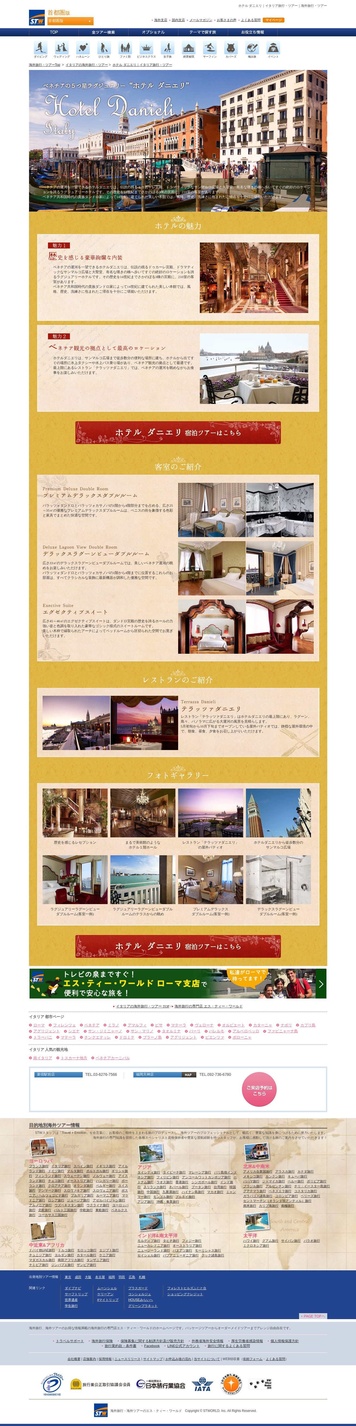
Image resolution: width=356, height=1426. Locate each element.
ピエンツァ (214, 1037)
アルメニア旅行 (40, 1205)
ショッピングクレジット (185, 1294)
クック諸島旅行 (212, 1255)
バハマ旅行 (251, 1181)
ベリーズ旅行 (310, 1196)
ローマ (39, 1025)
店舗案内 (89, 1359)
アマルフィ (137, 1025)
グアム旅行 (270, 1241)
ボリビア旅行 (316, 1181)
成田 (78, 1277)
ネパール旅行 (178, 1187)
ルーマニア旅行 (107, 1195)
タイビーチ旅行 (174, 1172)
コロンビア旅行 (286, 1196)
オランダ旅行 (83, 1186)
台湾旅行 (220, 1187)
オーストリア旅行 (80, 1181)
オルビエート (233, 1025)
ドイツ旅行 (56, 1171)
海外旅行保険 (102, 1341)
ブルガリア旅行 (82, 1195)
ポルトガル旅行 (97, 1171)
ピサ (159, 1025)
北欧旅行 (44, 1210)
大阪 (88, 1277)
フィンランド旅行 (48, 1176)
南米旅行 (249, 1206)
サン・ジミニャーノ (105, 1031)
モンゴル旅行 (163, 1197)
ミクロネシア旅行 (256, 1246)
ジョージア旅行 (78, 1200)
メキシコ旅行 (253, 1176)
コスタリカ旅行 (305, 1191)
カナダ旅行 (305, 1171)
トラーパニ (42, 1037)
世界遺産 (71, 1300)
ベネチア (92, 1025)
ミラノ (113, 1025)
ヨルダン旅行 (64, 1255)
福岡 (111, 1277)
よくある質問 (251, 20)
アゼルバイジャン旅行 (109, 1200)
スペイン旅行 (83, 1166)
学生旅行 (71, 1306)
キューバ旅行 (297, 1176)
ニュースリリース (127, 1359)
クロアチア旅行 (59, 1186)
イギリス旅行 (106, 1166)
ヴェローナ (204, 1025)
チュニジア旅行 (40, 1255)
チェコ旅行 (56, 1181)
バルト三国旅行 (65, 1210)
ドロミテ (126, 1037)
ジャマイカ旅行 (273, 1181)
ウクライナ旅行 (97, 1205)
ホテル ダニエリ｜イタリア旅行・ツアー (142, 65)
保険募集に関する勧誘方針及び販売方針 (152, 1341)
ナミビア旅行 (39, 1265)
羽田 (121, 1277)
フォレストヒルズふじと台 (186, 1288)
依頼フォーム (252, 1359)
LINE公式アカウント (183, 1346)
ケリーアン (105, 1294)
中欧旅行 (86, 1210)
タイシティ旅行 (148, 1172)
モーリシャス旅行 (208, 1250)
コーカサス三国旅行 (53, 1215)
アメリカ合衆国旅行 (257, 1171)
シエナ (74, 1031)
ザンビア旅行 (86, 1265)
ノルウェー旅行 (104, 1176)
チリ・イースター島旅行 (312, 1186)
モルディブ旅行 (148, 1241)
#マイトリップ (108, 1300)
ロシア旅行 (56, 1200)
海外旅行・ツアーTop (44, 65)
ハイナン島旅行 (193, 1192)
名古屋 (100, 1277)
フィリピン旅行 (167, 1177)
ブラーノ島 (152, 1037)
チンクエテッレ (97, 1037)
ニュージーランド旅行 (153, 1250)
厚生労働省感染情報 (247, 1341)
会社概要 (74, 1359)
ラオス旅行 (164, 1182)
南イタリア (42, 1058)
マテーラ (178, 1025)
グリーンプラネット (143, 1306)
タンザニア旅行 (97, 1260)
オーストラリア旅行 (187, 1246)
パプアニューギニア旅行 (181, 1255)
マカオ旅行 (215, 1192)
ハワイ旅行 (251, 1241)
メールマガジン (201, 20)
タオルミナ (171, 1031)
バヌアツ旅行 (182, 1250)
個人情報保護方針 (285, 1341)
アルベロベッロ (246, 1031)
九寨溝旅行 (170, 1192)
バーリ (195, 1031)
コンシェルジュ (139, 1294)
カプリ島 (308, 1025)
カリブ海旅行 (268, 1206)
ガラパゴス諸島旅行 (257, 1196)
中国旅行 (153, 1192)
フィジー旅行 (191, 1241)
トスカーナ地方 (74, 1058)
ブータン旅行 (201, 1187)
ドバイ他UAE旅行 (42, 1250)
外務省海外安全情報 (207, 1341)
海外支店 (160, 20)
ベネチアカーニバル (113, 1058)
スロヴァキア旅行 (77, 1190)
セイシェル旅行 (148, 1255)
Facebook (152, 1346)
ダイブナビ (73, 1288)
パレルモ (216, 1031)
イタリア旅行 (61, 1166)
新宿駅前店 (46, 1074)
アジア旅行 (145, 1202)
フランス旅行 (39, 1166)
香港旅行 (181, 1182)
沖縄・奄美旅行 (167, 1202)
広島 (132, 1277)
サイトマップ (153, 1359)
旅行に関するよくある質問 (229, 1346)
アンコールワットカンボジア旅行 (206, 1177)
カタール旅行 (86, 1255)
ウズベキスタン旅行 (69, 1205)
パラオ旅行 (312, 1241)
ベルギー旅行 (106, 1186)
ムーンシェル (107, 1288)
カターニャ (262, 1025)
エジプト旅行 (109, 1250)
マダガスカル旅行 (42, 1260)
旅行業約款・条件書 (120, 1346)
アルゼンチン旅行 (278, 1186)
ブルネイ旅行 (185, 1197)
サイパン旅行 (291, 1241)
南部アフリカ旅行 (71, 1260)
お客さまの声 (226, 20)
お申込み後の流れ (178, 1359)
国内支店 (178, 20)
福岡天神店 (145, 1074)
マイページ (273, 20)
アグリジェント (46, 1031)
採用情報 (105, 1359)
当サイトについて (207, 1359)
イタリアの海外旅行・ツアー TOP (142, 1006)
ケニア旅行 (107, 1255)
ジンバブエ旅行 (62, 1265)
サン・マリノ (142, 1031)
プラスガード (138, 1288)
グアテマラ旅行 (254, 1191)
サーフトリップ (76, 1294)
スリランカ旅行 (154, 1187)
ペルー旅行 (296, 1181)
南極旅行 (287, 1206)
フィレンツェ (64, 1025)
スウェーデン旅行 (77, 1176)
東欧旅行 (101, 1210)
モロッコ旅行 (87, 1250)
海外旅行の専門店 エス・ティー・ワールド (208, 1006)
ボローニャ (242, 1037)
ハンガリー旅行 (107, 1181)
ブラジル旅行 (253, 1186)
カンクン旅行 (275, 1176)
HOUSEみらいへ (140, 1300)
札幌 (142, 1277)
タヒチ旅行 (171, 1241)
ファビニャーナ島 (283, 1031)
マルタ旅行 (75, 1171)
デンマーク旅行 (49, 1190)
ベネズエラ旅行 (280, 1191)
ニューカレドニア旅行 (153, 1246)
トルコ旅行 (66, 1250)
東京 (68, 1277)
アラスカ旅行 (285, 1171)
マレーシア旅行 (199, 1172)
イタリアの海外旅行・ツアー (87, 65)
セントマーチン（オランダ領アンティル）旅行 (277, 1201)
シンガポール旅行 (204, 1182)
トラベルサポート (70, 1341)
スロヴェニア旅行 (106, 1190)
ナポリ (286, 1025)
